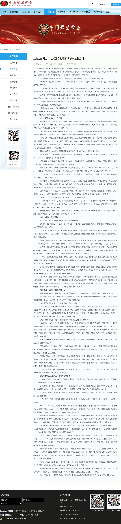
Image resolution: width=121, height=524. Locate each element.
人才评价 (13, 63)
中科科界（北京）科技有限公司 (29, 515)
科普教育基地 (13, 113)
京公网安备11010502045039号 (13, 519)
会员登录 (115, 4)
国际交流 (86, 11)
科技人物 (13, 119)
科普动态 (13, 82)
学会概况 (14, 11)
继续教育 (13, 88)
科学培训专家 (13, 107)
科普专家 (17, 49)
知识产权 (74, 11)
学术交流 (38, 11)
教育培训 (13, 100)
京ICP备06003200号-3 (8, 515)
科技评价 (62, 11)
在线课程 (13, 94)
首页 (4, 11)
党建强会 (26, 11)
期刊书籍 (98, 11)
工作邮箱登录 (102, 4)
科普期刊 (13, 75)
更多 (108, 11)
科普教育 (50, 11)
